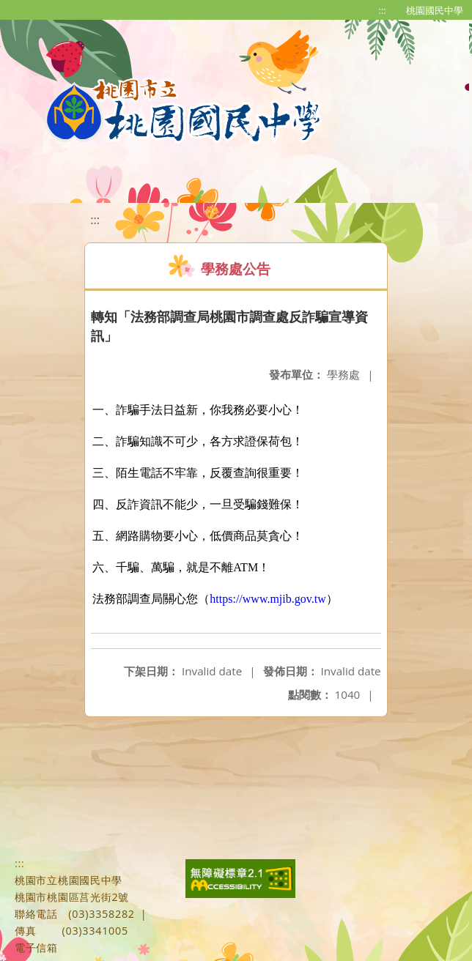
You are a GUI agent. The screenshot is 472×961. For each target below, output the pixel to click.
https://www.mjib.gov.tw (267, 599)
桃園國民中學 (434, 10)
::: (382, 10)
